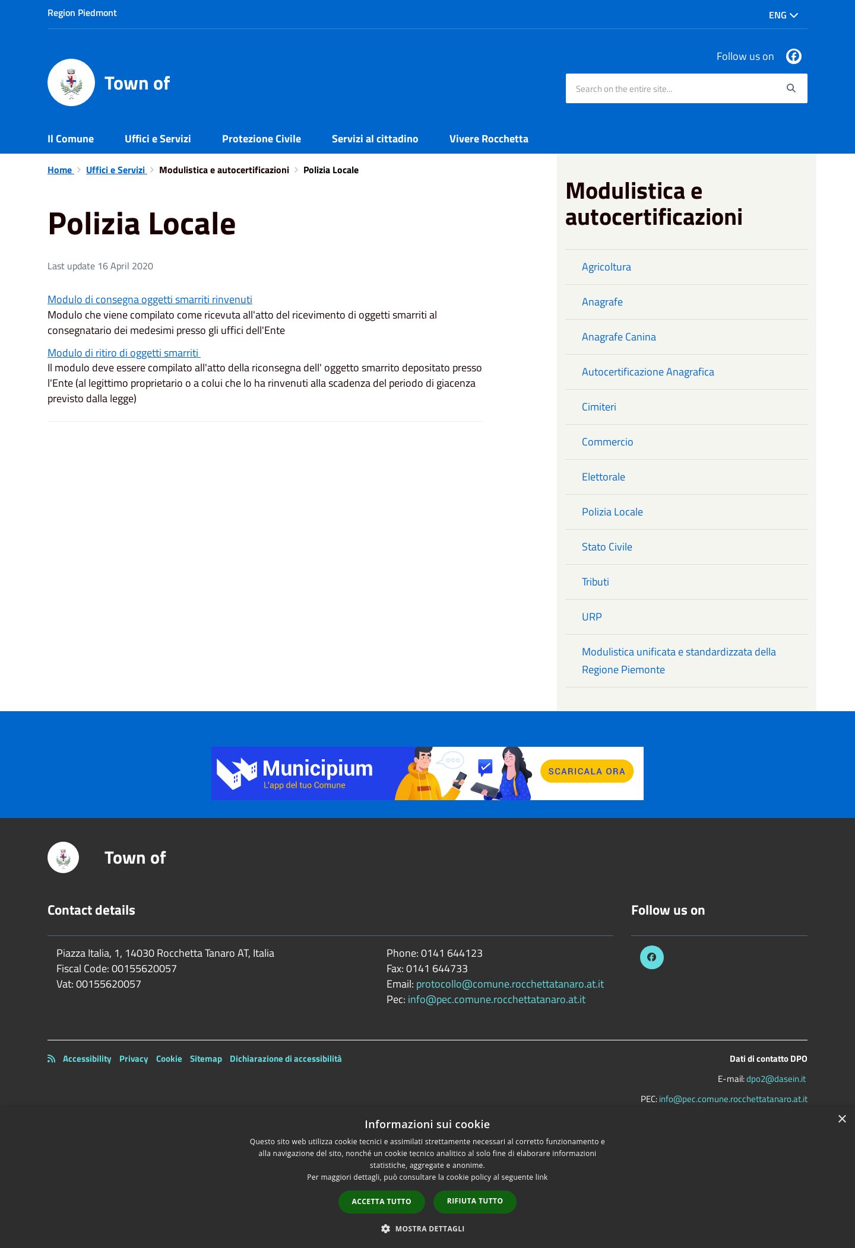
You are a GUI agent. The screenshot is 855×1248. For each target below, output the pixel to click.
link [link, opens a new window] (542, 1177)
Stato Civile (607, 547)
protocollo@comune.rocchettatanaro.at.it (510, 984)
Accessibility (87, 1058)
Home (61, 170)
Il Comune (71, 138)
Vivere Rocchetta (488, 138)
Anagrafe (602, 302)
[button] (427, 1228)
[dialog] (427, 1177)
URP (592, 617)
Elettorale (603, 477)
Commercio (608, 442)
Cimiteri (599, 407)
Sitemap (206, 1058)
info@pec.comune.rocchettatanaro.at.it (496, 999)
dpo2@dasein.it (776, 1078)
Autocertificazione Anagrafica (648, 372)
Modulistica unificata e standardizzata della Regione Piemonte (679, 660)
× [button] (841, 1119)
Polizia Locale (612, 512)
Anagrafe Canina (619, 337)
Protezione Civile (261, 138)
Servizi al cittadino (375, 138)
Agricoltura (606, 267)
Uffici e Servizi (158, 138)
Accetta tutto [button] (381, 1201)
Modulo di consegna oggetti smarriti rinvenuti (150, 299)
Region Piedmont (82, 12)
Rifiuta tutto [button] (475, 1201)
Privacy (133, 1058)
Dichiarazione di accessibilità (286, 1058)
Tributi (595, 582)
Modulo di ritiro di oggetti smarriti (124, 353)
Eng (784, 15)
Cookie (169, 1058)
